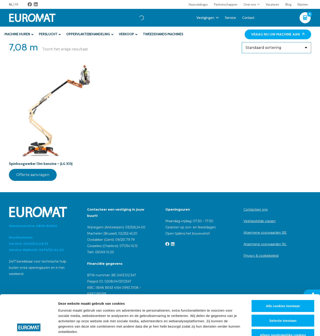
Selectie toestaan (283, 283)
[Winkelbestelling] (276, 47)
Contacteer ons (256, 209)
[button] (258, 4)
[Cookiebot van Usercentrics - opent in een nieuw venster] (28, 327)
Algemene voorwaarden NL (265, 244)
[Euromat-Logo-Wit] (32, 17)
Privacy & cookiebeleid (261, 256)
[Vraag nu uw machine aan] (278, 35)
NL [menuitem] (11, 4)
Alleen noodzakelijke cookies (283, 297)
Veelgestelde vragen (260, 221)
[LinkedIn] (36, 4)
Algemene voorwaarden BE (265, 233)
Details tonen (240, 327)
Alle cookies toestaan (283, 268)
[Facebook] (30, 4)
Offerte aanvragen (32, 175)
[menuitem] (12, 4)
